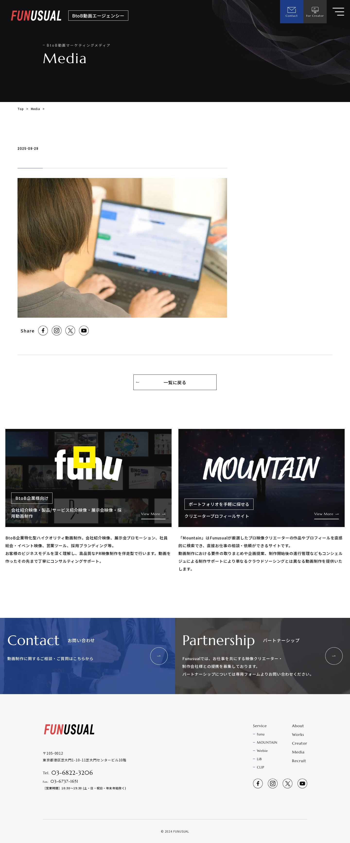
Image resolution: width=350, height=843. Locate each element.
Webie (262, 751)
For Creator (315, 11)
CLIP (260, 767)
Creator (299, 743)
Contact (292, 11)
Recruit (299, 760)
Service (260, 725)
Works (298, 734)
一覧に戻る (175, 382)
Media (35, 109)
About (298, 725)
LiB (259, 759)
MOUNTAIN (267, 742)
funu (261, 734)
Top (21, 109)
